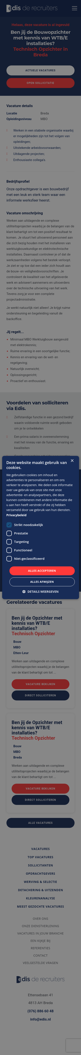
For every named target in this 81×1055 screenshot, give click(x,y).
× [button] (72, 460)
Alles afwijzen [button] (42, 582)
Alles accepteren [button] (42, 571)
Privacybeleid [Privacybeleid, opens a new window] (16, 515)
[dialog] (40, 527)
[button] (40, 592)
